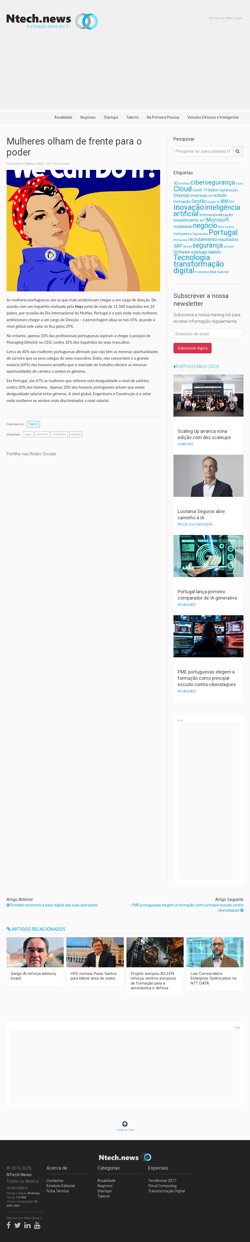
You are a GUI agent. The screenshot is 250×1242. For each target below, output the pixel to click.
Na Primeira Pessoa (163, 117)
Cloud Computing (162, 1186)
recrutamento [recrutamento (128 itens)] (202, 239)
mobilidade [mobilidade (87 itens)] (182, 226)
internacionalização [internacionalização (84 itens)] (216, 214)
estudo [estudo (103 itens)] (220, 195)
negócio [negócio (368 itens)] (205, 225)
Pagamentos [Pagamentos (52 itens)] (200, 234)
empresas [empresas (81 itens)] (199, 195)
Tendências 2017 (162, 1180)
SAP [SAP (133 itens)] (177, 246)
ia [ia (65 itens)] (218, 202)
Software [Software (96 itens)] (181, 252)
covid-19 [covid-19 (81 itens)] (200, 190)
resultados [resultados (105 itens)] (228, 239)
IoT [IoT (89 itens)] (202, 220)
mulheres (59, 434)
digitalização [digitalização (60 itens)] (228, 190)
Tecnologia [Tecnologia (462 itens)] (191, 257)
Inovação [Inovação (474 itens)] (188, 207)
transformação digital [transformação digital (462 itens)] (198, 267)
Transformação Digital (166, 1191)
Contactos (54, 1180)
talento (75, 434)
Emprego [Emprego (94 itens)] (181, 195)
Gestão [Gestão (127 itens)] (199, 201)
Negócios (88, 117)
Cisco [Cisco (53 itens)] (239, 183)
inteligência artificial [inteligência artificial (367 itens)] (206, 210)
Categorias (108, 1168)
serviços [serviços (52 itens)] (229, 246)
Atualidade (63, 117)
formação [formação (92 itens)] (182, 201)
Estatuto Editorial (60, 1186)
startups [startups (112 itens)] (199, 252)
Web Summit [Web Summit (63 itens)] (219, 272)
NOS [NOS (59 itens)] (221, 227)
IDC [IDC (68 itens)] (231, 202)
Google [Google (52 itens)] (211, 202)
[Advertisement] (125, 72)
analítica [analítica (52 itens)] (184, 183)
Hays (28, 434)
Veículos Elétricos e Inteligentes (213, 117)
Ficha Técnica (57, 1191)
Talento (132, 117)
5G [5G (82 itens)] (175, 183)
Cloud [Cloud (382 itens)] (182, 189)
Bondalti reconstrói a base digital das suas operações (52, 905)
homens (42, 434)
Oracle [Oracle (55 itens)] (229, 227)
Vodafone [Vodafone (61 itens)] (202, 272)
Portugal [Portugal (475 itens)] (223, 232)
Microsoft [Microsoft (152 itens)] (217, 220)
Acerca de (56, 1168)
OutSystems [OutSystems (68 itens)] (182, 234)
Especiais (158, 1168)
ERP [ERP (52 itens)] (210, 196)
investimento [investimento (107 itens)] (186, 220)
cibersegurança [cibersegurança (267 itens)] (212, 182)
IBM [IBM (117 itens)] (224, 201)
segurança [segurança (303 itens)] (208, 245)
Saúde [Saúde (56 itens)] (187, 246)
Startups (111, 117)
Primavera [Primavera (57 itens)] (180, 240)
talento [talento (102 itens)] (214, 252)
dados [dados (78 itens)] (213, 190)
